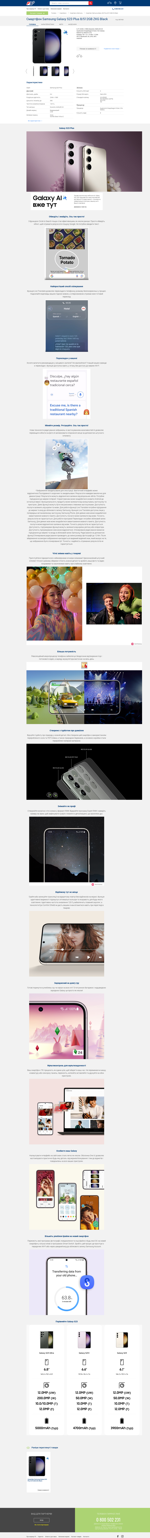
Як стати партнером (42, 1525)
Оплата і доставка (43, 9)
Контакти (66, 9)
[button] (115, 4)
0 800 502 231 (118, 9)
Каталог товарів (76, 1536)
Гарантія (40, 1536)
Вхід (41, 1520)
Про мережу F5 (31, 9)
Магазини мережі (56, 9)
